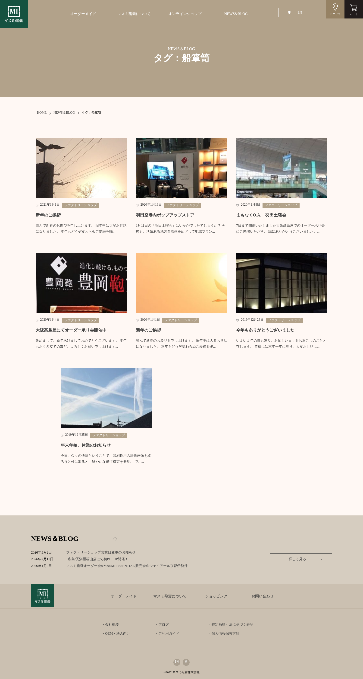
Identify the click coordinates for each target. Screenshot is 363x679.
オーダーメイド (83, 14)
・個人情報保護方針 (223, 633)
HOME (42, 112)
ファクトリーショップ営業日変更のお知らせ (101, 552)
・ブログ (162, 624)
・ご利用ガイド (167, 633)
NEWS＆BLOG (64, 112)
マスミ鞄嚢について (134, 14)
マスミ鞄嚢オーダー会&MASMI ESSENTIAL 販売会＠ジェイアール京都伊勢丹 (130, 566)
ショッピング (216, 596)
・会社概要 (110, 624)
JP (289, 12)
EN (299, 12)
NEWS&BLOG (236, 14)
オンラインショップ (185, 14)
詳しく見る (300, 559)
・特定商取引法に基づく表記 (230, 624)
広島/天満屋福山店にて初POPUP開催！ (101, 559)
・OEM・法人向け (116, 633)
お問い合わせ (262, 596)
